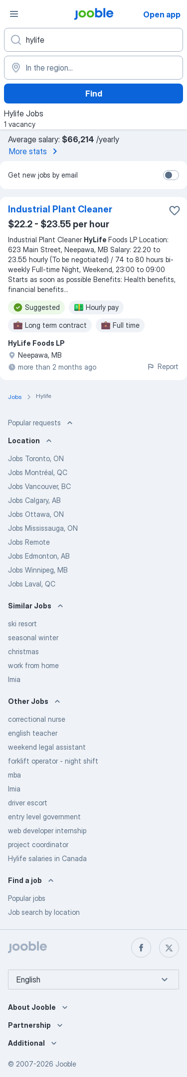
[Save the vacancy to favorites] (174, 210)
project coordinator (38, 844)
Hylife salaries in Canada (47, 858)
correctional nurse (36, 719)
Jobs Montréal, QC (37, 472)
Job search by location (44, 912)
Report (163, 366)
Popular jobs (26, 898)
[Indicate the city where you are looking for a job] (93, 68)
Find (93, 93)
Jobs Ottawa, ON (36, 514)
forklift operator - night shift (53, 761)
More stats (35, 151)
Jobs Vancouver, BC (39, 486)
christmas (23, 651)
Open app (162, 14)
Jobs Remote (29, 542)
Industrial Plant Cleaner (60, 209)
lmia (14, 679)
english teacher (32, 733)
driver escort (27, 802)
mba (14, 775)
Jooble (65, 1064)
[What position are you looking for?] (93, 40)
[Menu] (14, 14)
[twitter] (169, 948)
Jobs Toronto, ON (36, 458)
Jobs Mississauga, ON (43, 528)
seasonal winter (33, 637)
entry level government (44, 816)
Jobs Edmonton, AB (39, 556)
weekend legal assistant (47, 747)
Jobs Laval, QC (31, 584)
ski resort (22, 623)
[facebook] (141, 948)
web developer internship (47, 830)
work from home (33, 665)
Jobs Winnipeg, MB (38, 570)
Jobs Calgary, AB (34, 500)
